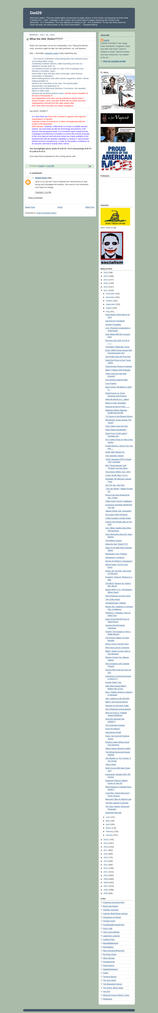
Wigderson (107, 999)
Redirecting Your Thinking (116, 554)
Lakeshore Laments (111, 936)
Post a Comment (35, 198)
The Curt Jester (109, 980)
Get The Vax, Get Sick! (115, 485)
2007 (106, 886)
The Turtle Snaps (112, 599)
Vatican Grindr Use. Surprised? (118, 511)
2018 (106, 847)
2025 (106, 276)
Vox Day (106, 991)
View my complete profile (114, 61)
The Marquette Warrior (112, 984)
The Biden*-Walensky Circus (117, 347)
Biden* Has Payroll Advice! (116, 702)
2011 (106, 872)
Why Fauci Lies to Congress (117, 648)
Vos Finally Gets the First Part (118, 357)
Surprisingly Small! (113, 732)
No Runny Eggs (109, 954)
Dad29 (36, 13)
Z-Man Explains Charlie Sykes (118, 518)
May (108, 821)
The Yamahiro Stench (114, 456)
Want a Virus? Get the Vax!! (117, 644)
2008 (106, 883)
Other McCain (109, 958)
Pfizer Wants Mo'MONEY (116, 430)
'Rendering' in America (114, 558)
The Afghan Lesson (113, 540)
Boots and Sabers (110, 906)
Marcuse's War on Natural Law (118, 799)
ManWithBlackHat (110, 943)
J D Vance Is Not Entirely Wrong (119, 416)
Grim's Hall (107, 928)
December (110, 294)
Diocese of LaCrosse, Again (117, 706)
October (109, 301)
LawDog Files (108, 939)
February (110, 831)
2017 (106, 850)
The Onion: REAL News (113, 988)
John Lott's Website (111, 932)
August (109, 308)
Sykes (105, 973)
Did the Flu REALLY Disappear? (119, 561)
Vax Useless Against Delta (116, 380)
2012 (106, 868)
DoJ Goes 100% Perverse (116, 515)
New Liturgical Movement (113, 951)
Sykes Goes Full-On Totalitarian (118, 501)
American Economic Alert (113, 902)
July (108, 312)
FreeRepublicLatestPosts (113, 925)
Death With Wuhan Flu (115, 452)
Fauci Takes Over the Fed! (116, 426)
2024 (106, 280)
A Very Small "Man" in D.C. (116, 475)
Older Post (89, 207)
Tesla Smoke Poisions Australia (118, 366)
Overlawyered (109, 962)
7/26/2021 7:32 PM (43, 192)
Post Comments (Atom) (46, 213)
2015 (106, 858)
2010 (106, 875)
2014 (106, 861)
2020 (106, 840)
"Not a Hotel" (110, 764)
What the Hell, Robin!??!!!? (116, 544)
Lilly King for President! (115, 321)
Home (60, 207)
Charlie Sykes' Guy (113, 682)
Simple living (41, 178)
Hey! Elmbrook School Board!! (118, 709)
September (111, 304)
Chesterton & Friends (112, 917)
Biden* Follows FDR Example (117, 370)
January (109, 835)
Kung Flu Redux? (112, 729)
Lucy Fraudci (110, 383)
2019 (106, 843)
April (108, 824)
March (109, 828)
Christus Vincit (109, 921)
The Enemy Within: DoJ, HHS (118, 472)
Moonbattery (108, 947)
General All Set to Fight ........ (117, 407)
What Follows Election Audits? (118, 748)
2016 (106, 854)
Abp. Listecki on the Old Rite (117, 698)
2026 (106, 273)
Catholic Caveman (111, 910)
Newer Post (30, 207)
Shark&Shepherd (110, 969)
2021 (106, 290)
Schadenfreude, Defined (115, 603)
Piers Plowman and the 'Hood (118, 596)
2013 (106, 865)
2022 (106, 287)
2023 (106, 283)
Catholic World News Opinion (115, 914)
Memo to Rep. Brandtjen (115, 403)
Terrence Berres (110, 977)
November (110, 297)
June (108, 817)
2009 (106, 879)
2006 (106, 890)
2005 (106, 893)
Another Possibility (113, 325)
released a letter (51, 53)
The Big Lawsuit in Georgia (116, 803)
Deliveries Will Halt (113, 813)
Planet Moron (108, 966)
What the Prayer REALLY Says (116, 995)
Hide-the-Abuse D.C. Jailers (117, 399)
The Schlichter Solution (115, 725)
